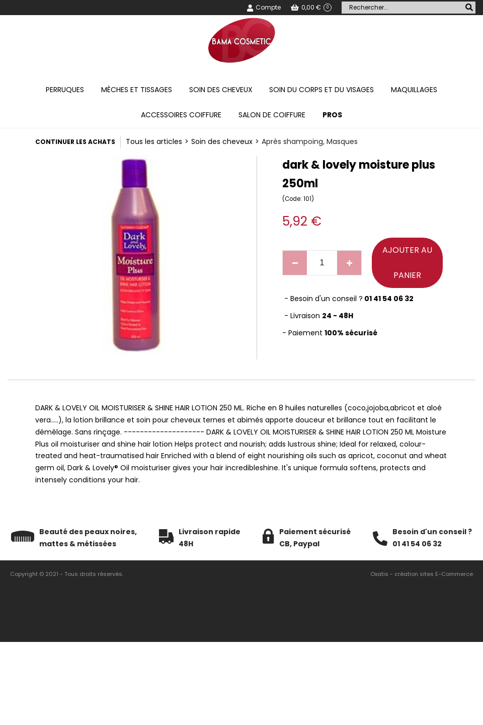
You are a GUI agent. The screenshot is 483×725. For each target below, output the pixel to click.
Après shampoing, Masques (310, 141)
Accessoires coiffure (181, 115)
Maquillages (414, 90)
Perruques (65, 90)
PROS (332, 115)
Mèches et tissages (136, 90)
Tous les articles (154, 141)
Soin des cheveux (221, 90)
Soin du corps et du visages (321, 90)
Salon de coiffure (271, 115)
